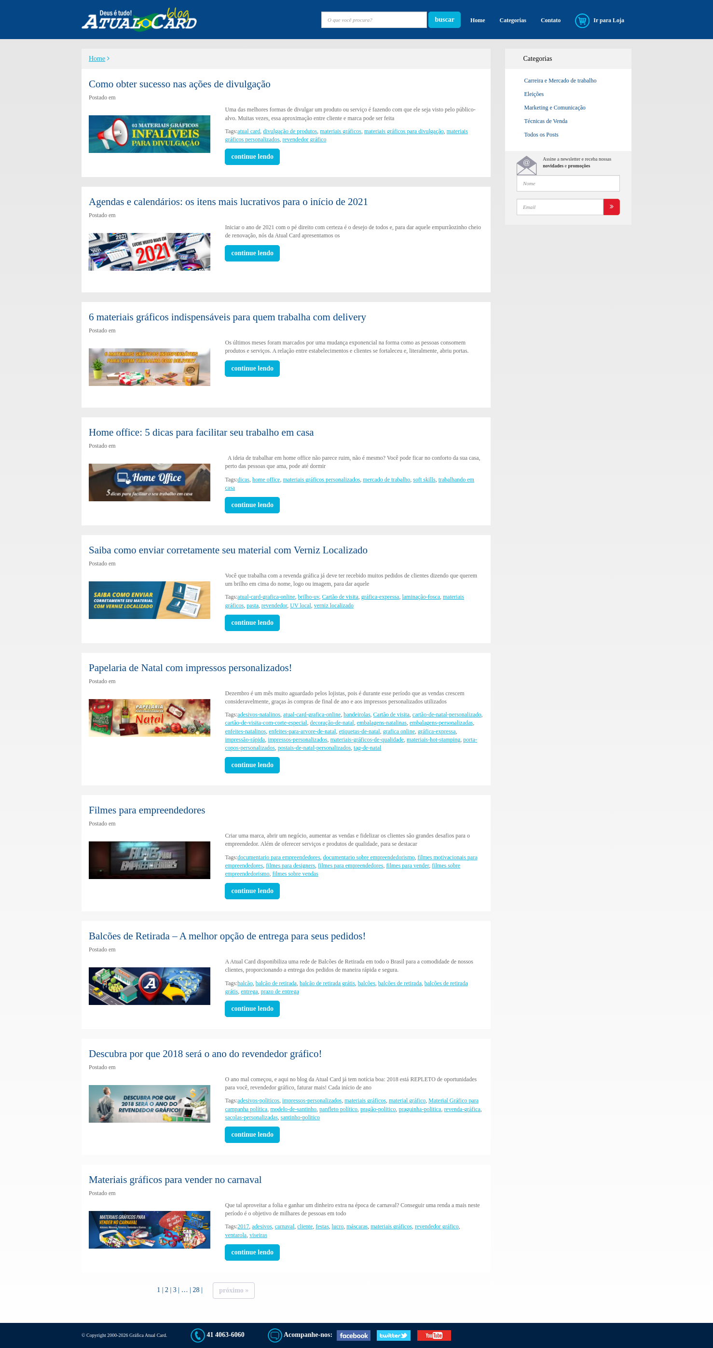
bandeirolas (356, 714)
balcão (244, 983)
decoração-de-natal (332, 722)
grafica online (399, 731)
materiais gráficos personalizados (321, 479)
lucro (338, 1226)
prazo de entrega (280, 991)
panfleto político (338, 1109)
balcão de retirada (276, 983)
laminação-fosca (421, 596)
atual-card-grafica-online (266, 596)
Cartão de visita (340, 596)
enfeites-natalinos (245, 731)
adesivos (262, 1226)
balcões (366, 983)
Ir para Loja (599, 21)
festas (322, 1226)
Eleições (534, 94)
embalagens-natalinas (382, 722)
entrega (249, 991)
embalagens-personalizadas (441, 722)
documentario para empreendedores (278, 857)
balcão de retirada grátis (327, 983)
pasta (253, 605)
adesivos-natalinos (258, 714)
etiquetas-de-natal (359, 731)
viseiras (258, 1235)
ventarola (236, 1235)
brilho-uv (308, 596)
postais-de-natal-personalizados (314, 747)
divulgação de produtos (290, 131)
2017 (243, 1226)
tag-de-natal (367, 747)
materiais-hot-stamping (433, 739)
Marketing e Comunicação (555, 107)
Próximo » (233, 1290)
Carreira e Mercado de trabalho (560, 80)
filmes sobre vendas (295, 873)
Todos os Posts (541, 134)
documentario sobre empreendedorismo (369, 857)
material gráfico (407, 1100)
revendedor (274, 605)
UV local (300, 605)
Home (477, 20)
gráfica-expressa (380, 596)
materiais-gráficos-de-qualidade (367, 739)
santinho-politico (300, 1117)
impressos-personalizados (297, 739)
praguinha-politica (419, 1109)
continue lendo (252, 156)
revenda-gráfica (462, 1109)
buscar (444, 19)
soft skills (424, 479)
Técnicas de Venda (546, 121)
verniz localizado (334, 605)
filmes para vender (407, 865)
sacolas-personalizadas (251, 1117)
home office (266, 479)
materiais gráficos (340, 131)
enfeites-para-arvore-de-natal (302, 731)
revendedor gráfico (304, 139)
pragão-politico (378, 1109)
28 (195, 1289)
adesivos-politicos (258, 1100)
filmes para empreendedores (350, 865)
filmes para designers (290, 865)
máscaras (357, 1226)
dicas (243, 479)
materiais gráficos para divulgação (404, 131)
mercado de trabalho (386, 479)
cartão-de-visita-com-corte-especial (266, 722)
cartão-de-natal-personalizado (446, 714)
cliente (305, 1226)
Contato (551, 20)
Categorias (513, 20)
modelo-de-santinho (293, 1109)
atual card (248, 131)
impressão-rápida (245, 739)
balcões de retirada (400, 983)
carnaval (285, 1226)
